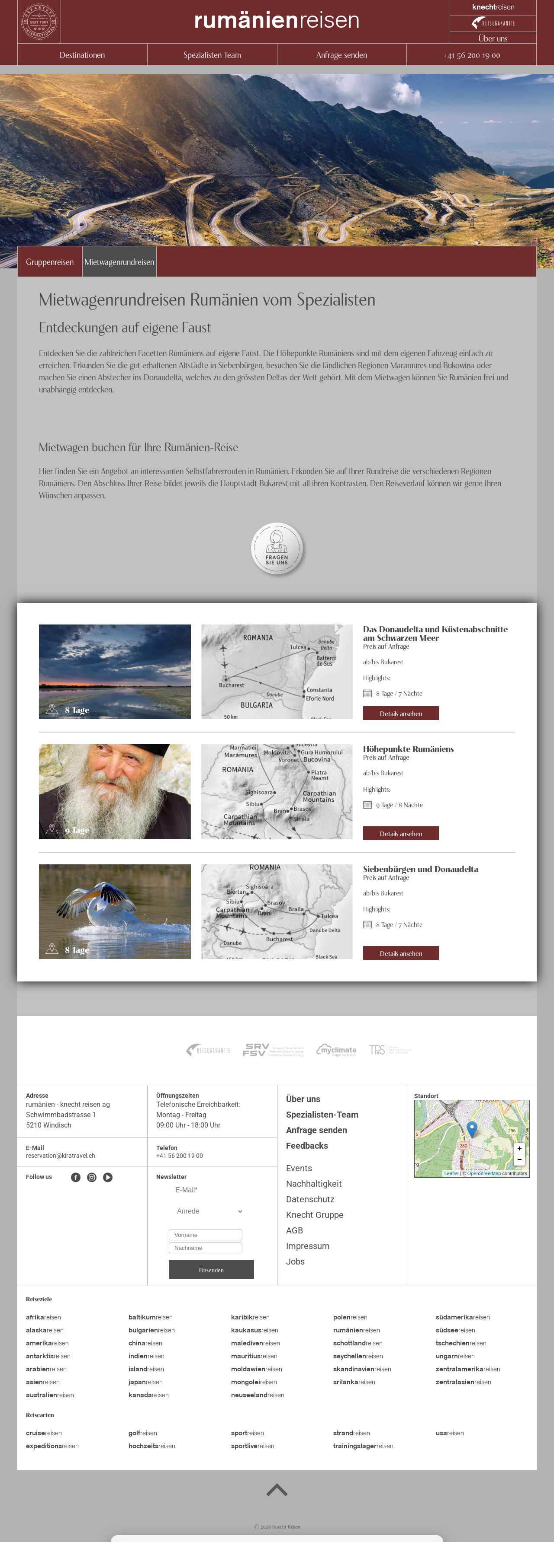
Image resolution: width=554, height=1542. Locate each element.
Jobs (295, 1261)
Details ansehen (401, 713)
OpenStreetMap (484, 1173)
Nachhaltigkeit (314, 1184)
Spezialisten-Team (212, 54)
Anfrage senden (341, 54)
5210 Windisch (48, 1125)
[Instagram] (92, 1178)
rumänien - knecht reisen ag (68, 1104)
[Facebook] (76, 1178)
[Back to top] (277, 1491)
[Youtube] (108, 1178)
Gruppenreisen (50, 261)
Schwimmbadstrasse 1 (61, 1115)
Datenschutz (310, 1199)
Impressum (308, 1246)
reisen (277, 22)
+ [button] (519, 1149)
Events (299, 1168)
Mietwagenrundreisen (119, 261)
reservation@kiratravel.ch (60, 1155)
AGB (294, 1230)
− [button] (519, 1160)
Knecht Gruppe (315, 1215)
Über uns (493, 38)
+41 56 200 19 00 (471, 54)
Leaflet (451, 1173)
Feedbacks (307, 1146)
